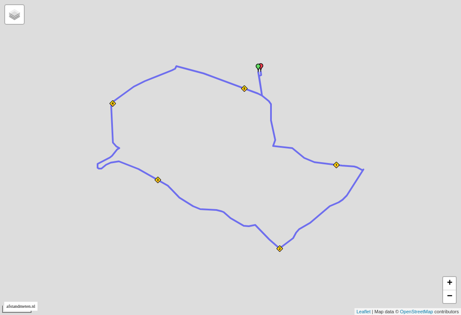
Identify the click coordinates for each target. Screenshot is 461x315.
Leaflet (364, 311)
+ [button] (449, 283)
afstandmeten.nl (20, 306)
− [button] (449, 296)
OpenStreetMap (416, 311)
